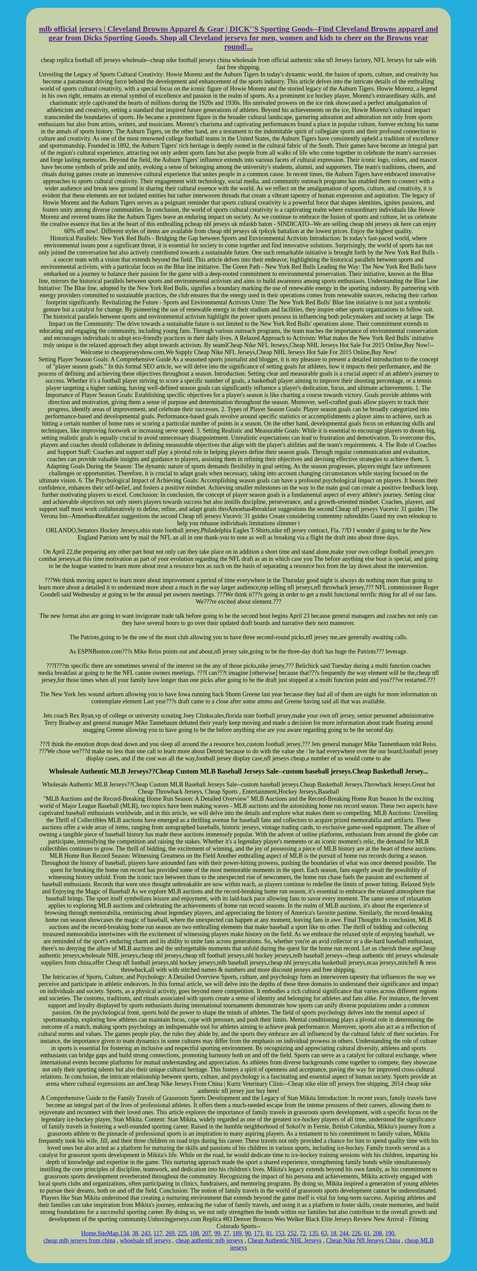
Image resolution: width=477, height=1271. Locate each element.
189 (237, 1233)
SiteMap (108, 1233)
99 (217, 1233)
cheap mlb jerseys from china (79, 1240)
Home (88, 1233)
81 (269, 1233)
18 (333, 1233)
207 (206, 1233)
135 (313, 1233)
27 (226, 1233)
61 (367, 1233)
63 (324, 1233)
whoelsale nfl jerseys (145, 1240)
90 (248, 1233)
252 (292, 1233)
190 (389, 1233)
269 (170, 1233)
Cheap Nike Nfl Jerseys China (363, 1240)
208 (377, 1233)
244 (344, 1233)
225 (182, 1233)
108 (194, 1233)
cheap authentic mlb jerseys (209, 1240)
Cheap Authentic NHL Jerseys (285, 1240)
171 (258, 1233)
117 (158, 1233)
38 (135, 1233)
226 (356, 1233)
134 (124, 1233)
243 (146, 1233)
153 (279, 1233)
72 (303, 1233)
